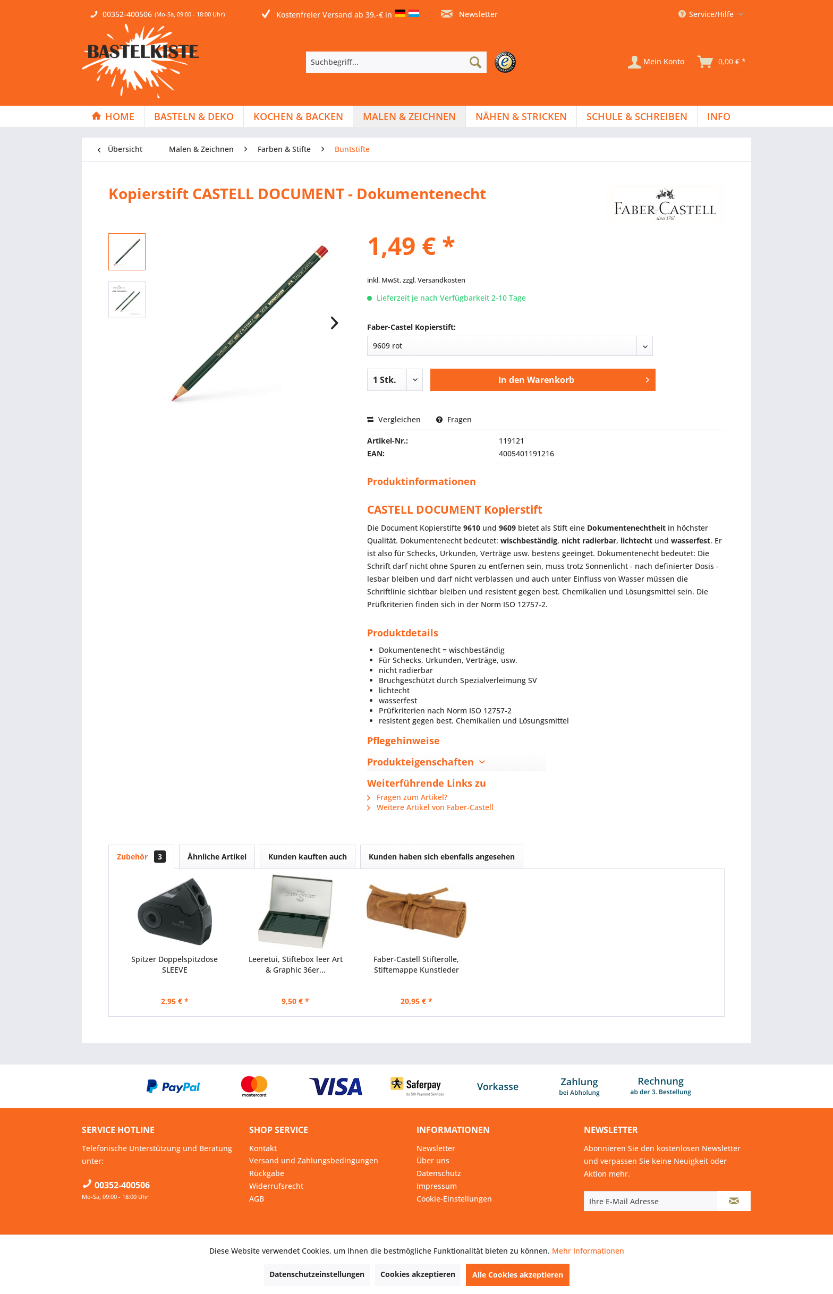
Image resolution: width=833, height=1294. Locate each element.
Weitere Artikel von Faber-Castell (430, 807)
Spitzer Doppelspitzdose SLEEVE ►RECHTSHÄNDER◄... (174, 964)
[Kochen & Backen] (298, 116)
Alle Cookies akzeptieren (517, 1275)
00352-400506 (127, 14)
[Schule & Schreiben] (637, 116)
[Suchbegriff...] (396, 62)
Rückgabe (266, 1173)
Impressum (436, 1186)
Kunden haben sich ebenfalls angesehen (442, 857)
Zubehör (141, 857)
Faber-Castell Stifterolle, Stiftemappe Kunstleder (416, 964)
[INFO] (719, 116)
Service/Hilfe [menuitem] (707, 14)
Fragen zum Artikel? (407, 797)
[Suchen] (475, 62)
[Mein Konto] (656, 62)
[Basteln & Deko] (193, 116)
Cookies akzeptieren (417, 1274)
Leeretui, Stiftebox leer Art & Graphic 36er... (296, 964)
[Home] (113, 116)
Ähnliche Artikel (217, 857)
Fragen (454, 419)
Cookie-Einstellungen (454, 1199)
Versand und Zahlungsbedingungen (313, 1160)
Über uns (432, 1160)
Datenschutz (438, 1173)
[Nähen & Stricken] (521, 116)
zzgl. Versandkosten (434, 280)
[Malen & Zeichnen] (409, 116)
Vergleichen (394, 419)
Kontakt (263, 1148)
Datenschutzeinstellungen (316, 1274)
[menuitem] (413, 62)
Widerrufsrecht (276, 1186)
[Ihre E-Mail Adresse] (651, 1201)
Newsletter (469, 14)
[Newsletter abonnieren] (734, 1201)
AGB (256, 1199)
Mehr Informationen (588, 1251)
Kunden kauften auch (307, 857)
